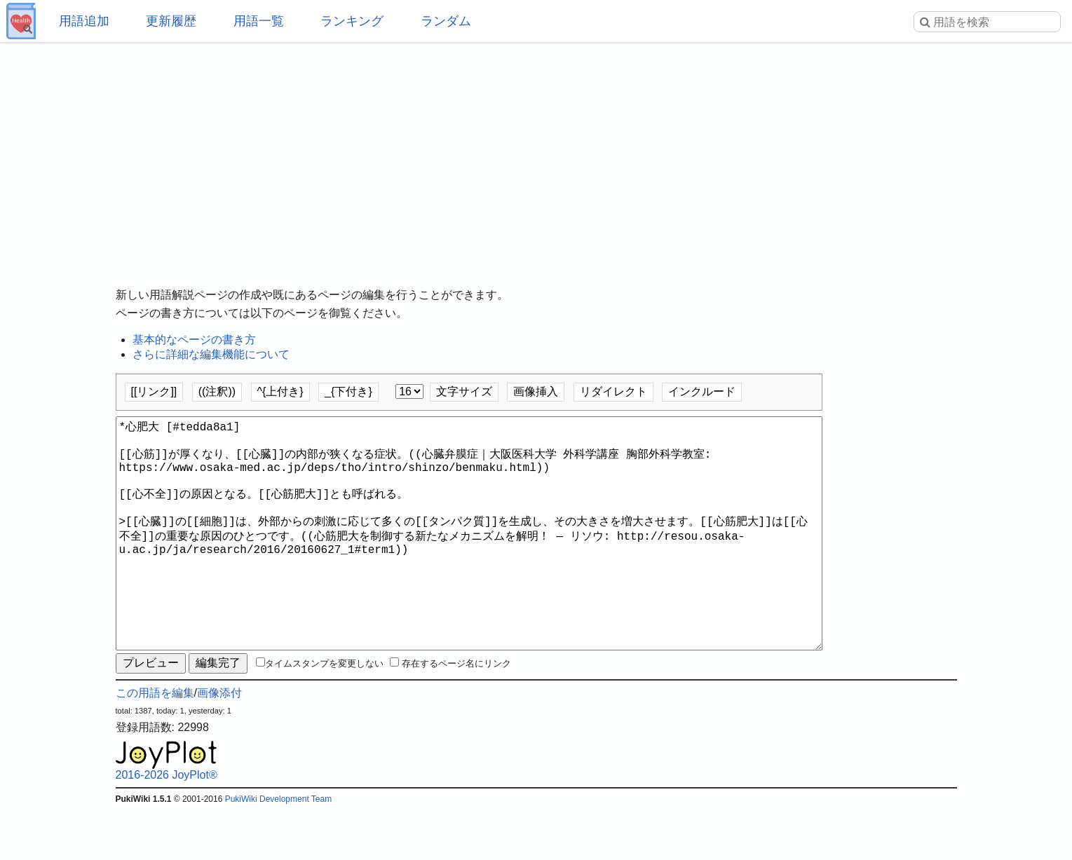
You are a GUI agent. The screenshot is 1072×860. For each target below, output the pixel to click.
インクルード (701, 391)
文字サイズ (464, 391)
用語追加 (84, 21)
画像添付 (219, 743)
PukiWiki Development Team (278, 849)
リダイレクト (613, 391)
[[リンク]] (154, 391)
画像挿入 (535, 391)
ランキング (352, 21)
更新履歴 (171, 21)
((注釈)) (217, 391)
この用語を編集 (155, 743)
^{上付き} (280, 391)
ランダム (446, 21)
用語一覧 (258, 21)
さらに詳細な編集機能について (211, 354)
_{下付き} (348, 391)
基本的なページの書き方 (194, 340)
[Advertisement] (536, 154)
